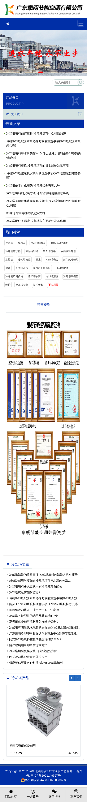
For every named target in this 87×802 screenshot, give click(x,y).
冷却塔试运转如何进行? (24, 592)
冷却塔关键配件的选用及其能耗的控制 (34, 615)
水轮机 (9, 259)
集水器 (22, 242)
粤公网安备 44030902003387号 (43, 780)
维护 (7, 284)
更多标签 (53, 284)
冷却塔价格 (49, 251)
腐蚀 (7, 268)
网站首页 (11, 793)
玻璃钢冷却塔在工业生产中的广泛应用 (34, 610)
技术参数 (38, 284)
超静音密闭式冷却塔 (22, 745)
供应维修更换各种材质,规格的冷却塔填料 (36, 662)
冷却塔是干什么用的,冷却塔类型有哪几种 (33, 185)
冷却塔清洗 (52, 276)
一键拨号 (33, 793)
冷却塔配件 (62, 268)
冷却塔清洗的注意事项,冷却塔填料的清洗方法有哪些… (45, 574)
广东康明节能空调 (45, 10)
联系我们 (76, 793)
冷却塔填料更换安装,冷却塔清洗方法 (33, 651)
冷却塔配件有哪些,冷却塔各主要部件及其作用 (36, 221)
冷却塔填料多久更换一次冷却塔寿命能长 (35, 586)
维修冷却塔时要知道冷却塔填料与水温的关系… (40, 580)
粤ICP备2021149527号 (46, 775)
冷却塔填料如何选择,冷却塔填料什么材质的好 (36, 133)
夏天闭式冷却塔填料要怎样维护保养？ (34, 621)
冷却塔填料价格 (14, 276)
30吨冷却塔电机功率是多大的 (25, 213)
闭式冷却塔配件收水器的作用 (28, 657)
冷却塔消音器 (38, 242)
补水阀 (9, 242)
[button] (40, 72)
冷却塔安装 (22, 284)
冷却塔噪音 (52, 259)
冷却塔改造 (24, 259)
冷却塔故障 (34, 276)
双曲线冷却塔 (68, 251)
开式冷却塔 (22, 268)
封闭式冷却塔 (70, 259)
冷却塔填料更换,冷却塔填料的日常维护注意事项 (37, 165)
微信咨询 (54, 793)
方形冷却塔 (32, 251)
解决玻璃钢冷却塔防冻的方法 (28, 645)
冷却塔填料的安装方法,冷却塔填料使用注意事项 (37, 193)
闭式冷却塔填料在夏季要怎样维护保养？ (35, 639)
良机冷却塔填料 (42, 268)
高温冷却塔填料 (59, 242)
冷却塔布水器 (13, 251)
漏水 (38, 259)
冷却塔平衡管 (70, 276)
